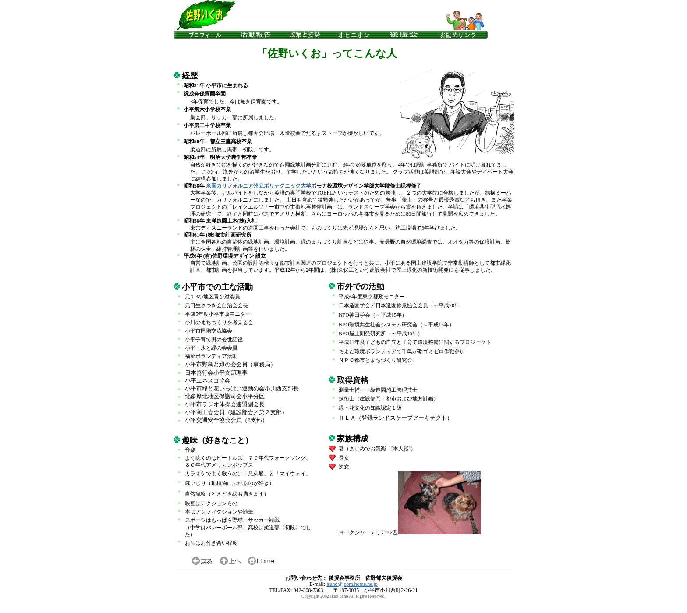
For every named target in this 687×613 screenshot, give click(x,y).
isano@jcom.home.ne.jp (352, 584)
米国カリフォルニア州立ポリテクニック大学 (258, 186)
